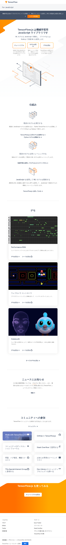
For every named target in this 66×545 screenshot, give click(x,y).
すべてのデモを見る (33, 360)
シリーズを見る (33, 16)
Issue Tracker (37, 523)
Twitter (4, 528)
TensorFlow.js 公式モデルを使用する (33, 135)
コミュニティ (33, 426)
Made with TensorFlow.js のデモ (16, 436)
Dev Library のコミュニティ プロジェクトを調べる (47, 470)
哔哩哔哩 (4, 531)
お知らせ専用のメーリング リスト (47, 459)
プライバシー (12, 540)
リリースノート (38, 525)
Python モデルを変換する (33, 137)
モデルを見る (33, 45)
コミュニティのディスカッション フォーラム (15, 447)
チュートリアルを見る (33, 495)
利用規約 (4, 540)
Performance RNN (18, 247)
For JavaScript (7, 7)
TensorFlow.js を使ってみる (33, 191)
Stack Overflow (38, 528)
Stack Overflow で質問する (47, 447)
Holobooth (15, 339)
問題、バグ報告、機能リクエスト (15, 459)
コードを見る (27, 257)
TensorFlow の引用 (39, 533)
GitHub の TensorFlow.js (46, 436)
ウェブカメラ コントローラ (21, 293)
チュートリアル (19, 45)
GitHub (4, 525)
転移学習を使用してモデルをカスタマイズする (33, 163)
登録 (33, 393)
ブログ (34, 383)
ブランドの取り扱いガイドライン (43, 531)
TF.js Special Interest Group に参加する (16, 470)
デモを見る (46, 45)
